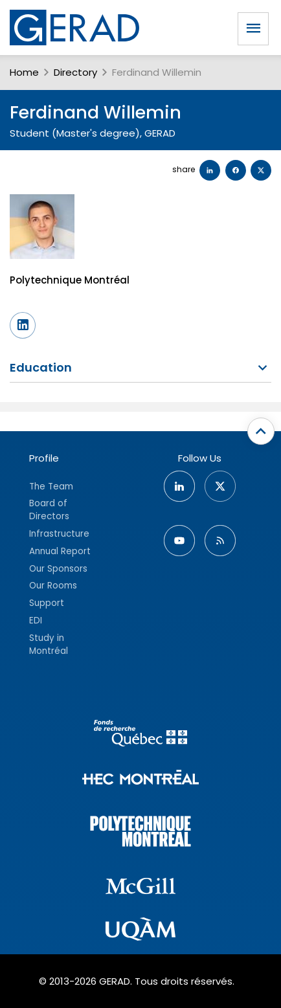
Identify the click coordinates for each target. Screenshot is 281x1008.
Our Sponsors (58, 569)
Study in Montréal (48, 644)
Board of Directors (49, 509)
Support (46, 603)
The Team (51, 486)
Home (24, 72)
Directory (75, 72)
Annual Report (60, 551)
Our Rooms (53, 585)
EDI (35, 620)
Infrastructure (59, 534)
